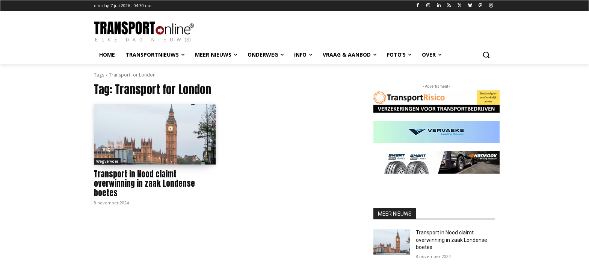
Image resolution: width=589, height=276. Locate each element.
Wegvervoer (107, 161)
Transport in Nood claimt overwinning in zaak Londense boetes (144, 183)
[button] (486, 55)
